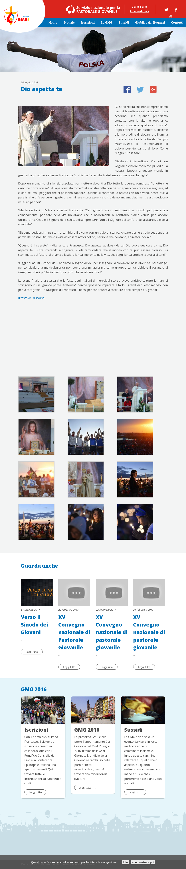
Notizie (69, 22)
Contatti (177, 22)
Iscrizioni (88, 22)
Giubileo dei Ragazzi (150, 22)
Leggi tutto (32, 651)
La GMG (106, 22)
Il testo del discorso (31, 298)
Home (52, 22)
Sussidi (124, 22)
